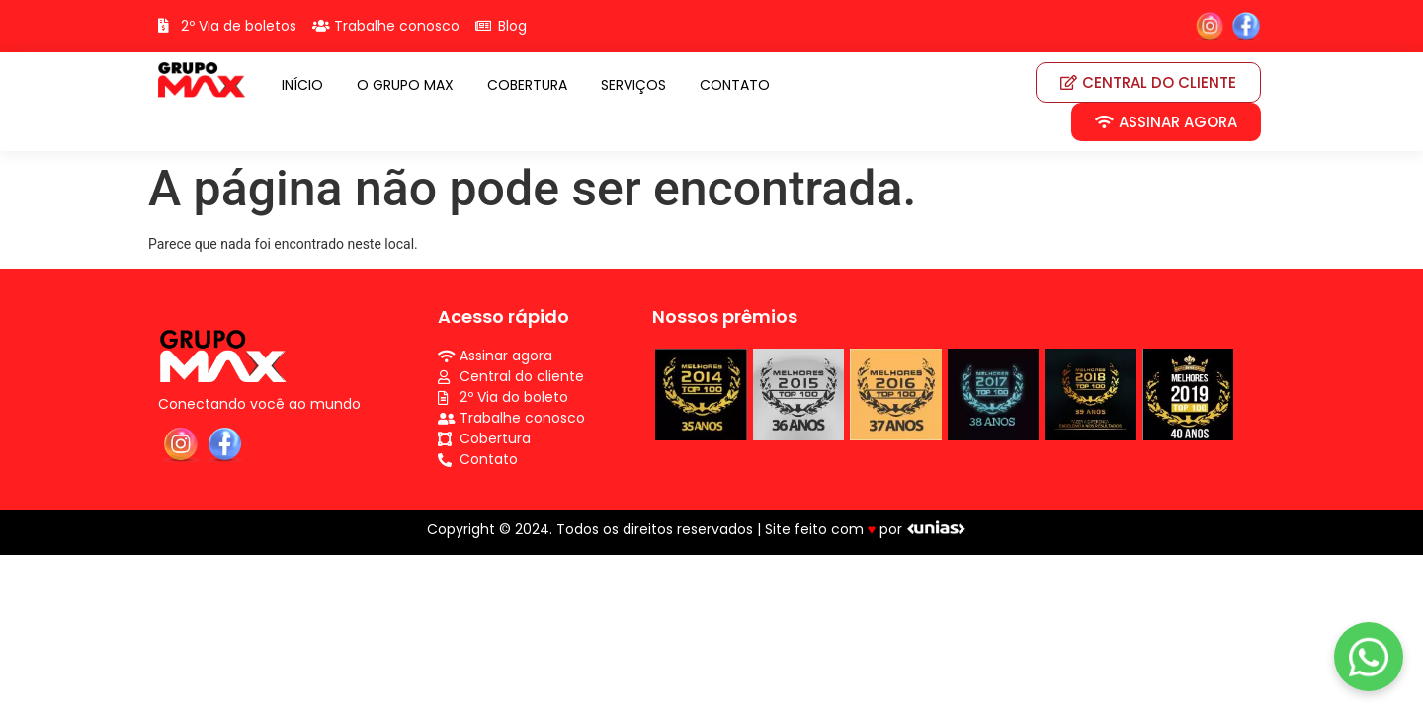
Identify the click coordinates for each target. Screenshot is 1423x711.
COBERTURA (527, 85)
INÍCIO (302, 85)
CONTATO (735, 85)
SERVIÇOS (633, 85)
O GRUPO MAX (405, 85)
